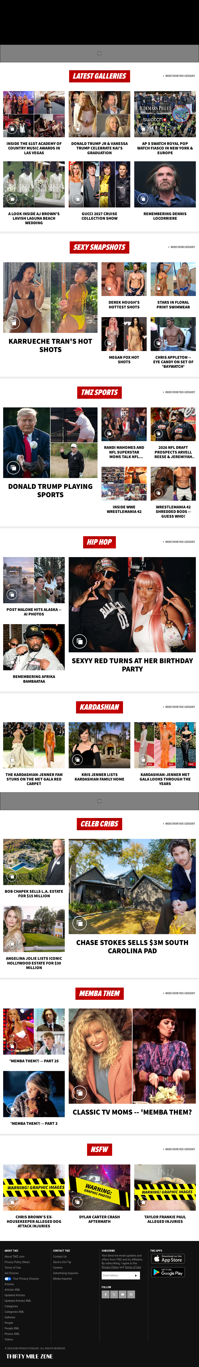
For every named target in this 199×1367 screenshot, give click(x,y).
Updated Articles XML (18, 1300)
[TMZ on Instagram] (35, 6)
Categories (11, 1306)
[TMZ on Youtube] (25, 6)
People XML (12, 1328)
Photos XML (12, 1333)
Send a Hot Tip (62, 1262)
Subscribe (136, 1275)
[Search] (193, 26)
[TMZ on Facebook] (6, 6)
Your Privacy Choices (22, 1278)
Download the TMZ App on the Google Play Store (168, 1272)
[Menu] (5, 26)
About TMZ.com (14, 1256)
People (9, 1322)
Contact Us (60, 1256)
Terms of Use (13, 1267)
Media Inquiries (62, 1278)
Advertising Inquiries (65, 1273)
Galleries (10, 1317)
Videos (9, 1339)
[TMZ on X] (16, 6)
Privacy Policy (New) (17, 1262)
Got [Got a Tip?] (13, 17)
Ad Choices (12, 1273)
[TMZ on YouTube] (123, 1294)
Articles (9, 1284)
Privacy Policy (110, 1267)
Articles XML (12, 1289)
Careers (58, 1267)
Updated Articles (15, 1295)
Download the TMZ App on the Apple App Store (168, 1259)
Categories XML (14, 1311)
